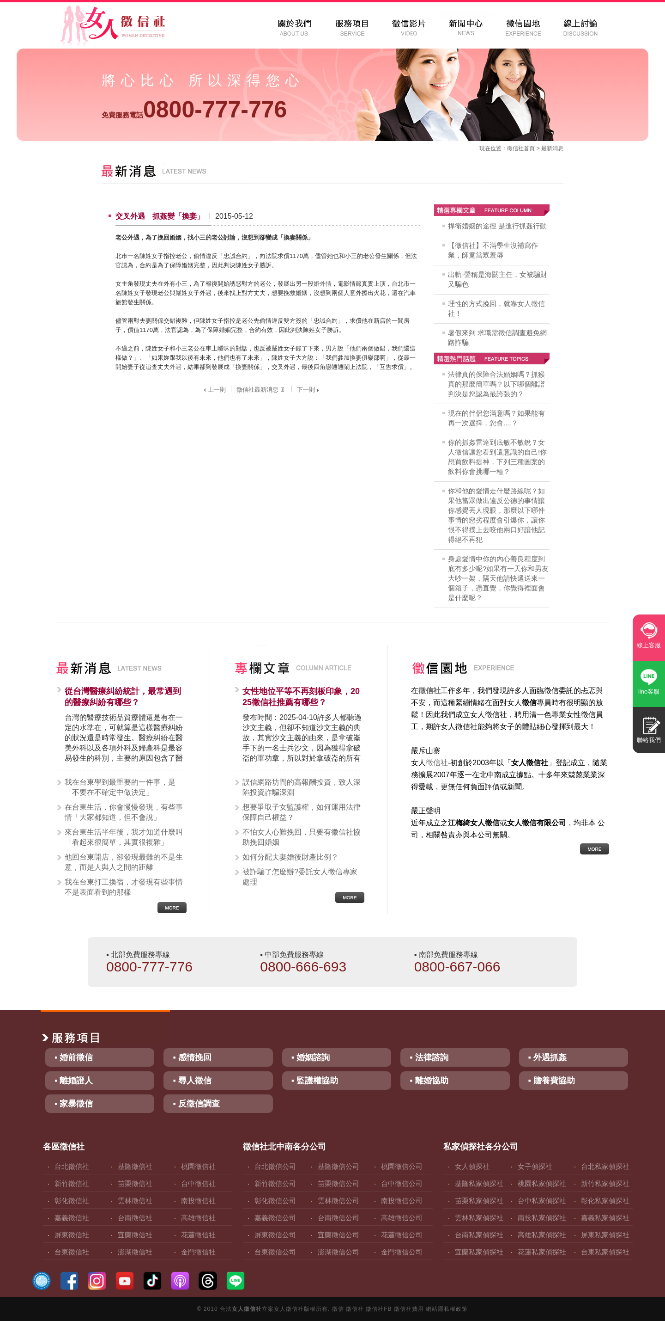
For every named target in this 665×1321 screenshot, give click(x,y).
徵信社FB (379, 1309)
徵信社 (515, 148)
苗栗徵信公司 (338, 1183)
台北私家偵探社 (605, 1166)
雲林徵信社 (135, 1200)
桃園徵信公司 (402, 1166)
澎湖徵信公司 (338, 1252)
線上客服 (649, 645)
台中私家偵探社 (542, 1200)
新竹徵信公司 (275, 1183)
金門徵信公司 (402, 1252)
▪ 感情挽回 (192, 1057)
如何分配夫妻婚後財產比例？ (290, 857)
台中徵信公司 (402, 1183)
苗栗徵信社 (135, 1183)
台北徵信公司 (275, 1166)
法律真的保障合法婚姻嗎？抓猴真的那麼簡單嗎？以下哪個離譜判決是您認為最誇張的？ (496, 384)
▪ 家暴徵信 (73, 1103)
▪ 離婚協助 (429, 1080)
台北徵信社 (71, 1166)
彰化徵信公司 (275, 1200)
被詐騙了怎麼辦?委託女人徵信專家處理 (299, 877)
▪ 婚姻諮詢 (310, 1057)
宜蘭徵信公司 (338, 1235)
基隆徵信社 (135, 1166)
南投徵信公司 (402, 1200)
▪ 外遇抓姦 (547, 1057)
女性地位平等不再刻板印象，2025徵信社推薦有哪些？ (301, 697)
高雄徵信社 (198, 1218)
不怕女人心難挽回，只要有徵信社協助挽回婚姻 (301, 837)
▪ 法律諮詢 (429, 1057)
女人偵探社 (472, 1166)
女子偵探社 (535, 1166)
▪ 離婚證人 (73, 1080)
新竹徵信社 (71, 1183)
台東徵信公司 (275, 1252)
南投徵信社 (198, 1200)
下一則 (309, 389)
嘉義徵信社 (71, 1218)
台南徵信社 (135, 1218)
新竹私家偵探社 (605, 1183)
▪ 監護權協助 (314, 1080)
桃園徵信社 (198, 1166)
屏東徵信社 (71, 1235)
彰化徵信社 (71, 1200)
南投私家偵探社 (542, 1218)
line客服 (648, 691)
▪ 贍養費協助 (551, 1080)
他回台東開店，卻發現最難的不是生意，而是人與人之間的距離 (124, 862)
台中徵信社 (198, 1183)
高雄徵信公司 (402, 1218)
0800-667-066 (457, 966)
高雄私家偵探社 (542, 1235)
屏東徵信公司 (275, 1235)
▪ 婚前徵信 (73, 1057)
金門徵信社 (198, 1252)
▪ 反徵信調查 (196, 1103)
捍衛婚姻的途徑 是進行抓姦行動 (497, 226)
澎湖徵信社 (135, 1252)
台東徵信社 (71, 1252)
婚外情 (323, 283)
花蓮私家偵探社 (542, 1252)
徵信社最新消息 (261, 389)
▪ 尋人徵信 (192, 1080)
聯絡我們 (649, 740)
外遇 (175, 366)
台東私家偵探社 (605, 1252)
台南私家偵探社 (479, 1235)
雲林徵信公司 (338, 1200)
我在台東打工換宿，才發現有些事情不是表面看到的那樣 (124, 887)
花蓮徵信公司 (402, 1235)
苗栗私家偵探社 (479, 1200)
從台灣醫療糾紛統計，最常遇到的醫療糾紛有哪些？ (123, 697)
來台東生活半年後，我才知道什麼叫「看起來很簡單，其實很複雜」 (124, 837)
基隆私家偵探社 (479, 1183)
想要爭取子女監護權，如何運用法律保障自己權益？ (301, 812)
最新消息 (552, 148)
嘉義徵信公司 (275, 1218)
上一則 (213, 389)
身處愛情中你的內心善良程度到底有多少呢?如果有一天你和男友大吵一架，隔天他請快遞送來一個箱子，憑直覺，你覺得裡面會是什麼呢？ (498, 578)
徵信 (338, 1309)
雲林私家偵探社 (479, 1218)
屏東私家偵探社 (605, 1235)
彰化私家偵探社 (605, 1200)
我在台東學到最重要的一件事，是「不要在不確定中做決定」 (120, 787)
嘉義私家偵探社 (605, 1218)
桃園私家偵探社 (542, 1183)
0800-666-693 (303, 966)
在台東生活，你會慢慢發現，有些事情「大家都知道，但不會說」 (124, 812)
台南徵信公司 (338, 1218)
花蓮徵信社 (198, 1235)
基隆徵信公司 (338, 1166)
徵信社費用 (409, 1309)
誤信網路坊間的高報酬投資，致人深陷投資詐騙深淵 (301, 787)
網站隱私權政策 (447, 1309)
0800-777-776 (194, 110)
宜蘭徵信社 (135, 1235)
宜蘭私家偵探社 (479, 1252)
